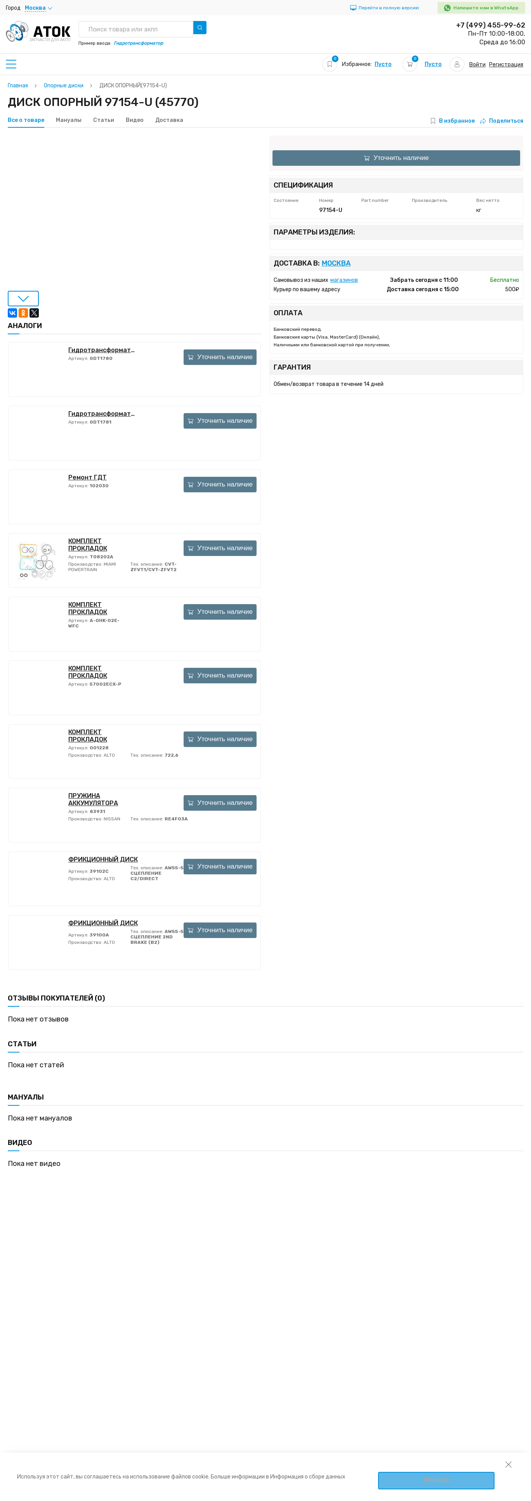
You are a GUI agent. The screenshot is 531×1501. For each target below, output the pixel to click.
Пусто (383, 64)
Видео (135, 120)
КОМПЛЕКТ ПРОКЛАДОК (87, 544)
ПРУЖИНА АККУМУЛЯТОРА (93, 799)
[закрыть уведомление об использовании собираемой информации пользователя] (508, 1464)
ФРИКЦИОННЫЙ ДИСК (103, 859)
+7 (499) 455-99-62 (490, 25)
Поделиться (501, 121)
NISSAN (111, 819)
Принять (436, 1480)
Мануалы (69, 120)
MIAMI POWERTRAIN (92, 566)
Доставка (169, 120)
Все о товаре (26, 120)
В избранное (457, 121)
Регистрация (506, 64)
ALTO (108, 755)
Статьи (103, 120)
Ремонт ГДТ (87, 477)
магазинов (344, 280)
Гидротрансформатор (103, 350)
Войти (477, 64)
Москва (336, 263)
